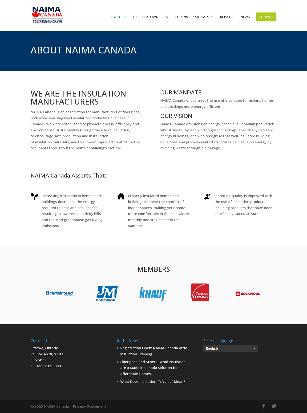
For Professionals (192, 17)
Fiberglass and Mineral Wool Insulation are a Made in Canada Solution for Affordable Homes (153, 367)
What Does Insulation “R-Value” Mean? (152, 381)
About (116, 17)
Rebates (227, 17)
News (245, 17)
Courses (266, 17)
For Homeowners (148, 17)
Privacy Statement (89, 406)
